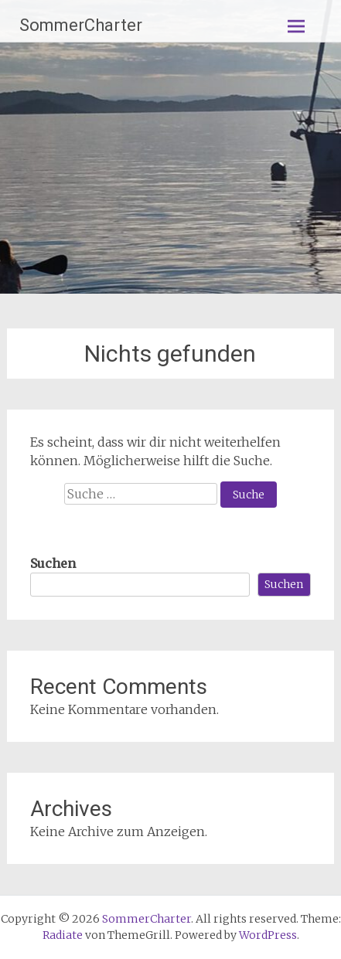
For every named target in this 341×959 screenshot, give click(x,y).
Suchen (53, 563)
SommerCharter (80, 25)
